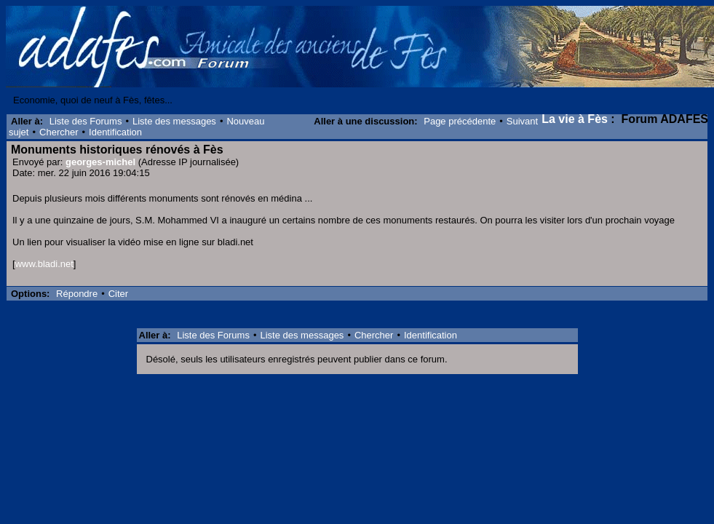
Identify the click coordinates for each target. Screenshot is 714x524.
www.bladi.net (44, 263)
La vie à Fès (575, 119)
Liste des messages (174, 121)
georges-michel (100, 161)
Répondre (77, 293)
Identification (115, 132)
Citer (118, 293)
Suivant (522, 121)
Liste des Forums (85, 121)
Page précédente (460, 121)
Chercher (58, 132)
